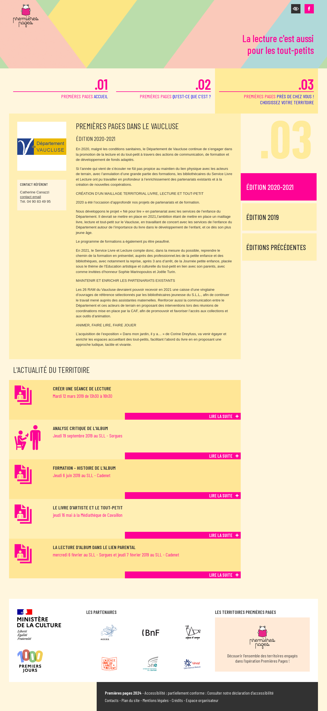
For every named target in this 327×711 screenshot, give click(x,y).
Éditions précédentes (276, 247)
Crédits (177, 700)
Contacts (112, 700)
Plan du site (131, 700)
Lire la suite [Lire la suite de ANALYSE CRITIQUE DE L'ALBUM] (221, 455)
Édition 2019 (262, 217)
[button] (295, 8)
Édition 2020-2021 (270, 187)
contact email (30, 197)
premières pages (60, 87)
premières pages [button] (266, 90)
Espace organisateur (202, 700)
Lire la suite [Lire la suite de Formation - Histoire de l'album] (221, 495)
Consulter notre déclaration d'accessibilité (240, 692)
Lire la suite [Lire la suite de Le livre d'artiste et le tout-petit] (221, 535)
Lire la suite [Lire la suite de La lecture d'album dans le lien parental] (221, 574)
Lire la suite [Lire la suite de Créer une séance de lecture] (221, 416)
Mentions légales (156, 700)
